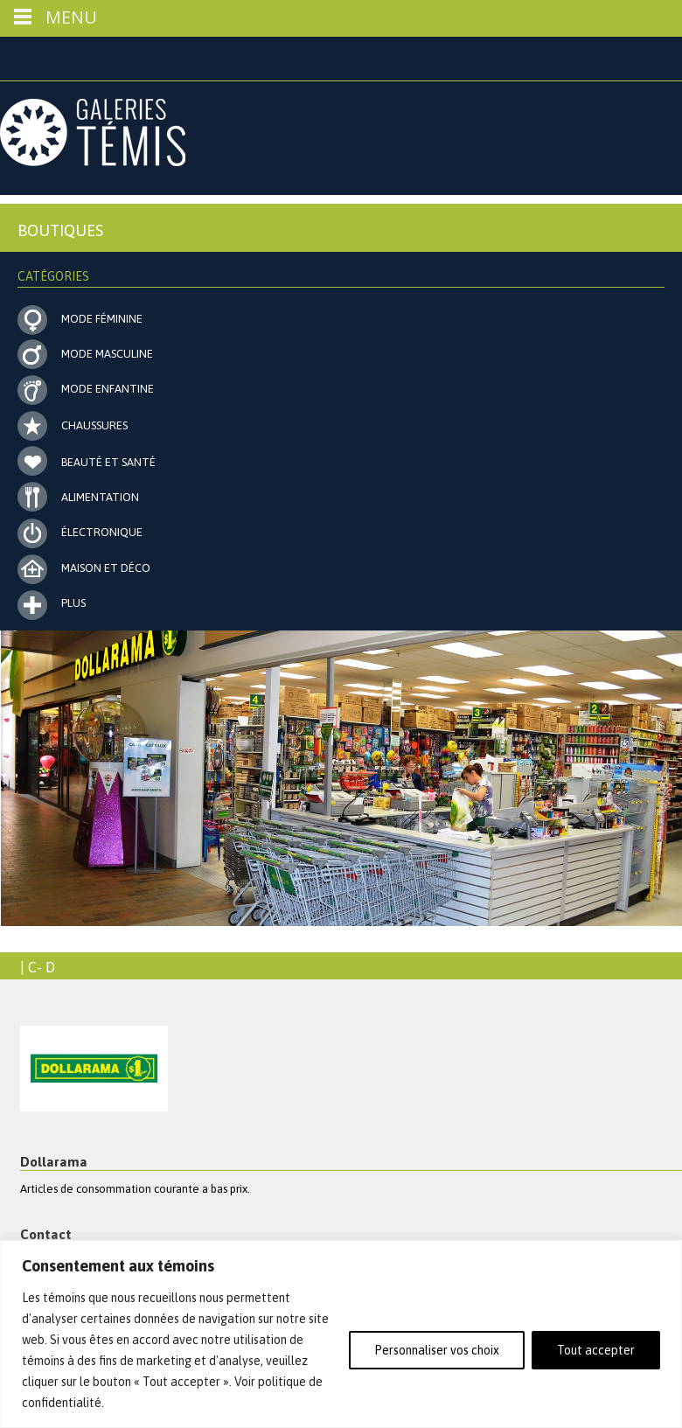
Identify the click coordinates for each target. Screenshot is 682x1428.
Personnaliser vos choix (436, 1350)
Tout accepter (596, 1350)
